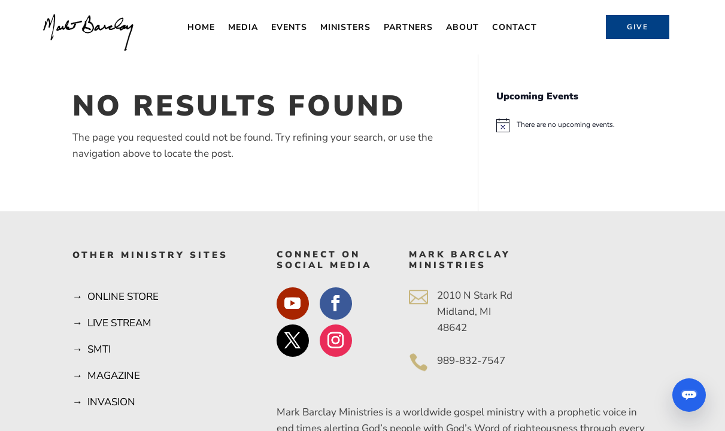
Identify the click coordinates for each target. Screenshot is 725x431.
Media (243, 28)
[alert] (574, 125)
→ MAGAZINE (106, 376)
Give (637, 27)
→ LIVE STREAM (111, 323)
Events (289, 28)
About (462, 28)
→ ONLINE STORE (115, 296)
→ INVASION (103, 402)
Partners (408, 28)
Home (201, 28)
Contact (514, 28)
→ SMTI (91, 349)
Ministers (345, 28)
